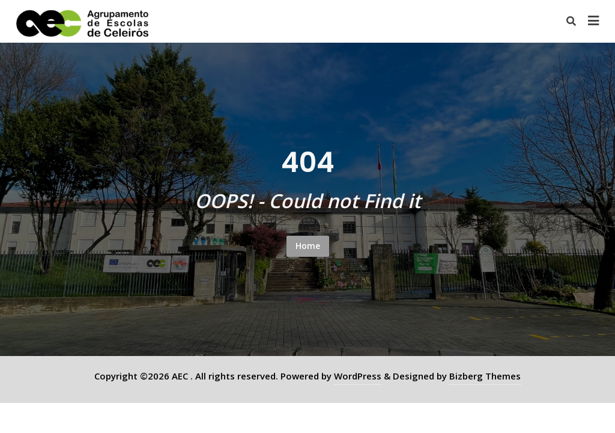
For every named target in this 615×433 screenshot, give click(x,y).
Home (307, 245)
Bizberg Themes (485, 376)
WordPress (357, 376)
